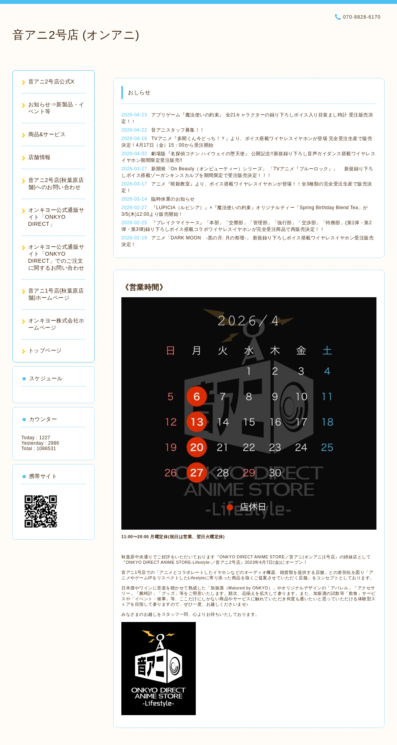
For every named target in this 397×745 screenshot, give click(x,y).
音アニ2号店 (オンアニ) (76, 34)
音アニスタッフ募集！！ (178, 130)
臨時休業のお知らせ (173, 199)
